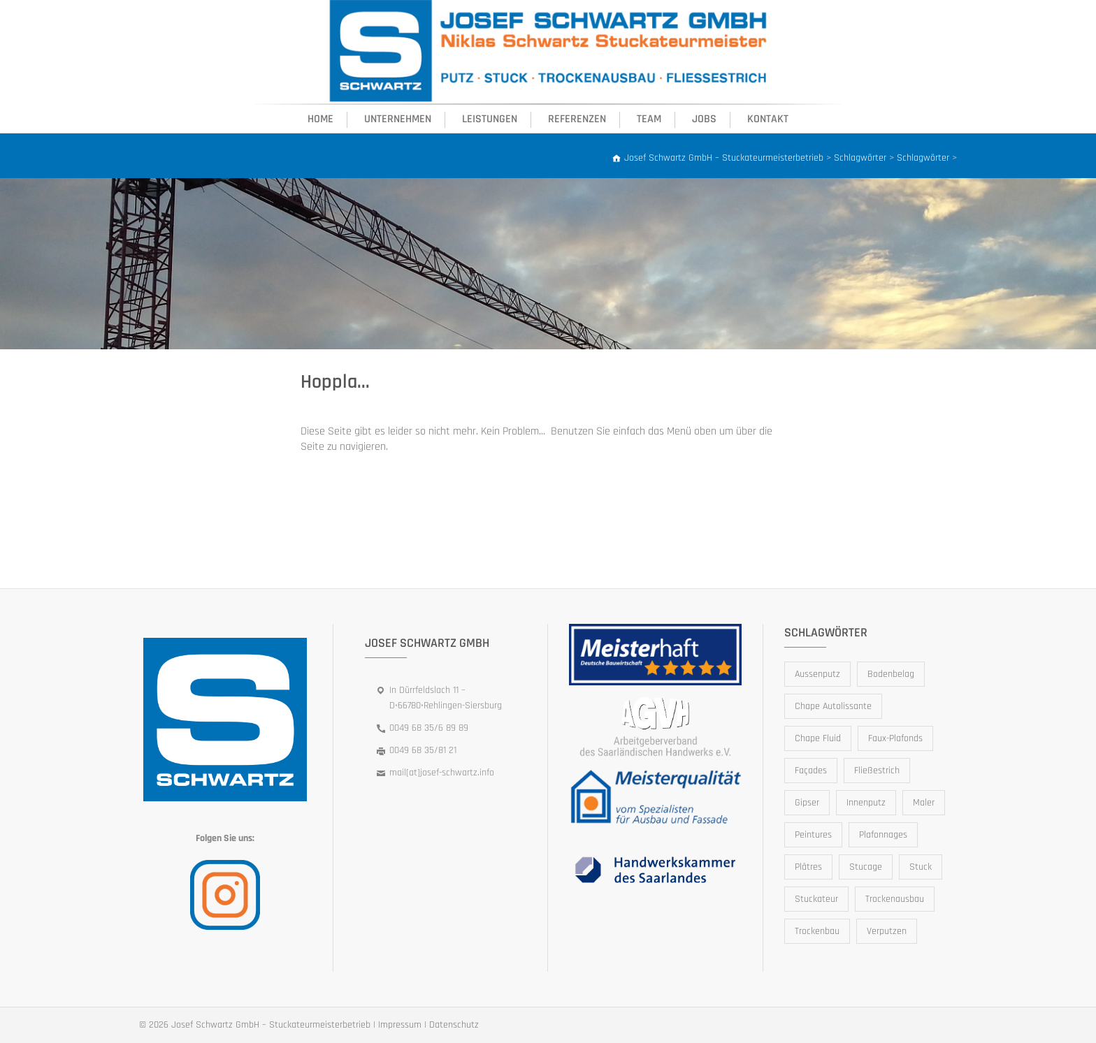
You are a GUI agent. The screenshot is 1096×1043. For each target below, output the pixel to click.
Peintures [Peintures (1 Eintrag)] (813, 835)
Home (320, 119)
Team (649, 119)
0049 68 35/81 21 (422, 750)
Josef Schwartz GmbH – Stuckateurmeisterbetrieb (270, 1025)
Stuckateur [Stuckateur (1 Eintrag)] (816, 899)
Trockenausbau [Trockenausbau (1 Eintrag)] (894, 899)
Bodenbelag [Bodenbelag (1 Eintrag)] (890, 674)
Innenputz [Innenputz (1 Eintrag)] (866, 802)
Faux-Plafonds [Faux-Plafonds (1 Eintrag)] (895, 738)
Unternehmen (397, 119)
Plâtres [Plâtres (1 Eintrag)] (808, 867)
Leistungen (489, 119)
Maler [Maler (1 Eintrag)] (924, 802)
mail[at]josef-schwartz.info (441, 772)
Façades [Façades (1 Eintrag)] (811, 770)
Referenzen (577, 119)
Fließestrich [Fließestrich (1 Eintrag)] (877, 770)
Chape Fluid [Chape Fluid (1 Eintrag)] (818, 738)
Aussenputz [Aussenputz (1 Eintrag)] (817, 674)
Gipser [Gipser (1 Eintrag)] (807, 802)
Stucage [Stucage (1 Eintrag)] (865, 867)
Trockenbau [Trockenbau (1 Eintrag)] (817, 931)
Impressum (399, 1025)
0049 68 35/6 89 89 (428, 728)
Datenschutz (454, 1025)
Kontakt (767, 119)
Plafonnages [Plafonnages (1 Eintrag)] (883, 835)
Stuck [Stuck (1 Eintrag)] (920, 867)
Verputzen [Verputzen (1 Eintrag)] (887, 931)
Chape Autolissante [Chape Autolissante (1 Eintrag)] (833, 706)
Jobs (704, 119)
